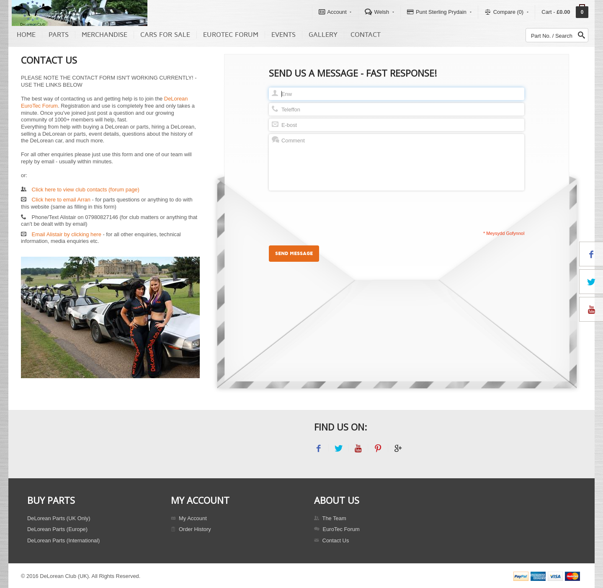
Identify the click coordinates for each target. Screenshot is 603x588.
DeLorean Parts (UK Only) (58, 518)
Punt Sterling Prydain (439, 11)
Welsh (379, 11)
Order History (191, 529)
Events (283, 35)
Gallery (323, 35)
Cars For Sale (165, 35)
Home (26, 35)
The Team (330, 518)
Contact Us (331, 540)
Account (335, 11)
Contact (365, 35)
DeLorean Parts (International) (63, 540)
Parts (59, 35)
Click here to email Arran (61, 199)
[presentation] (332, 209)
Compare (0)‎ (506, 11)
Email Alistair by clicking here (66, 234)
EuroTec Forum (230, 35)
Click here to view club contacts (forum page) (85, 189)
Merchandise (104, 35)
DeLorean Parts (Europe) (57, 529)
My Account (189, 518)
